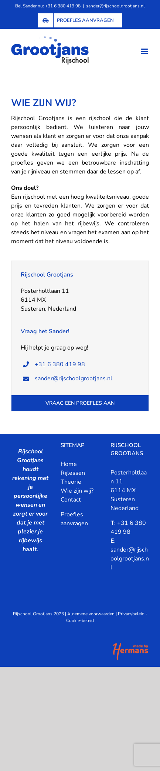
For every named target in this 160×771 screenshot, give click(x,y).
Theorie (71, 482)
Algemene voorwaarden (91, 614)
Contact (71, 500)
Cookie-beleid (80, 620)
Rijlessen (73, 473)
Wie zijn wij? (77, 491)
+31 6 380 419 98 (60, 364)
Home (69, 464)
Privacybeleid (131, 614)
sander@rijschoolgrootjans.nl (115, 6)
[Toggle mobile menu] (145, 51)
